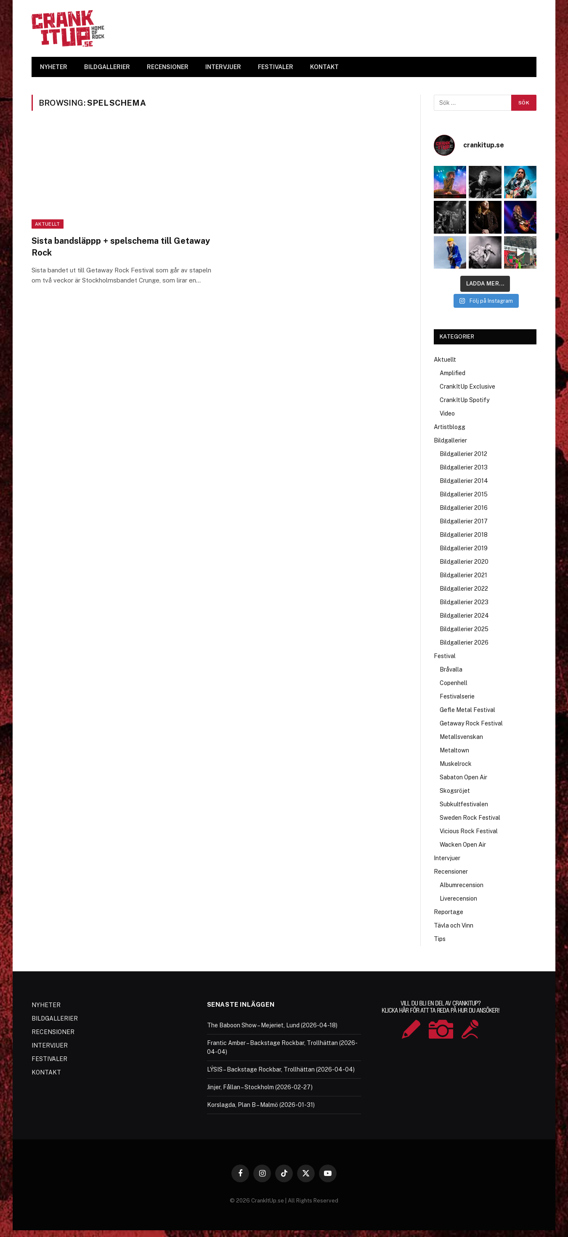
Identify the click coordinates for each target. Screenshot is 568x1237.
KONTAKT (324, 67)
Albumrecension (461, 885)
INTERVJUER (223, 67)
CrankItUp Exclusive (467, 386)
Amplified (452, 373)
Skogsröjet (455, 790)
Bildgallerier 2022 (464, 588)
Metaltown (454, 750)
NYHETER (53, 67)
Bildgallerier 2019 (464, 548)
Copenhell (453, 683)
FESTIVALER (275, 67)
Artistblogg (449, 427)
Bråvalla (451, 669)
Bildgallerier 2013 (464, 467)
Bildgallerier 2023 (464, 602)
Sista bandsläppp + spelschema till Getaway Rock (121, 246)
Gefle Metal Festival (467, 709)
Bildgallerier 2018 (464, 534)
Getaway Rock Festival (471, 723)
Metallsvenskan (461, 736)
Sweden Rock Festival (470, 817)
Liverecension (458, 898)
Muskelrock (456, 763)
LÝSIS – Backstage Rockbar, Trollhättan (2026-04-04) (281, 1069)
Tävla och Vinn (453, 925)
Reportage (448, 912)
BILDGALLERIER (107, 67)
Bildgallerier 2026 (464, 642)
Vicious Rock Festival (469, 831)
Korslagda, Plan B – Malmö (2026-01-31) (261, 1104)
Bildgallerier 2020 (464, 561)
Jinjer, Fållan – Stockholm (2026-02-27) (260, 1087)
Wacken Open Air (463, 844)
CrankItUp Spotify (464, 400)
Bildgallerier (450, 440)
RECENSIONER (167, 67)
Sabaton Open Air (463, 777)
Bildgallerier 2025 (464, 629)
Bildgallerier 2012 (463, 454)
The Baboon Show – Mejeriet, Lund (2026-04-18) (272, 1025)
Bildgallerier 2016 (464, 507)
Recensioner (451, 871)
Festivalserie (457, 696)
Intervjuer (447, 858)
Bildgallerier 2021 (463, 575)
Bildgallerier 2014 (464, 480)
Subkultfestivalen (464, 804)
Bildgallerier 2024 (464, 615)
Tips (440, 939)
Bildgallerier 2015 (464, 494)
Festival (445, 656)
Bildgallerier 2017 (464, 521)
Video (447, 413)
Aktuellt (47, 224)
